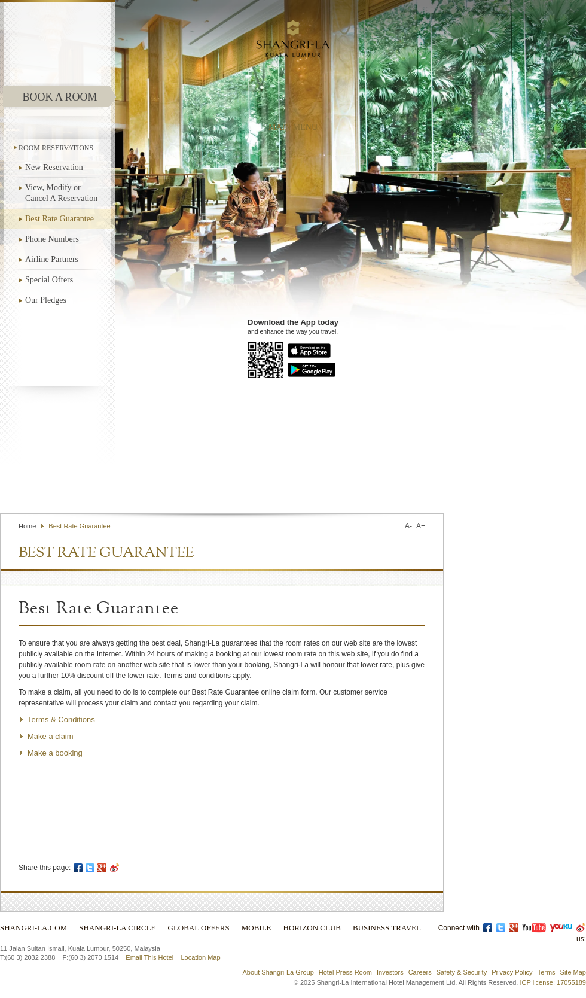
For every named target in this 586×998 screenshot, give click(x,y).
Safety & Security (462, 972)
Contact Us (281, 485)
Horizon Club (312, 927)
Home (27, 526)
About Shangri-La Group (278, 972)
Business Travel (387, 927)
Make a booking (55, 753)
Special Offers (49, 279)
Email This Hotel (149, 957)
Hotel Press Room (345, 972)
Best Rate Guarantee (59, 218)
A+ (420, 526)
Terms (547, 972)
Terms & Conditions (61, 719)
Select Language (410, 485)
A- (408, 526)
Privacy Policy (512, 972)
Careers (420, 972)
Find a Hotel (334, 485)
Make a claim (51, 736)
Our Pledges (45, 300)
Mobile (256, 927)
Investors (390, 972)
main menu (293, 127)
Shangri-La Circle (117, 927)
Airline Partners (51, 259)
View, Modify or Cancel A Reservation (61, 193)
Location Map (200, 957)
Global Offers (199, 927)
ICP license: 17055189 (553, 982)
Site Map (573, 972)
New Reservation (54, 167)
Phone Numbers (52, 239)
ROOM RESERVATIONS (56, 148)
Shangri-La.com (33, 927)
